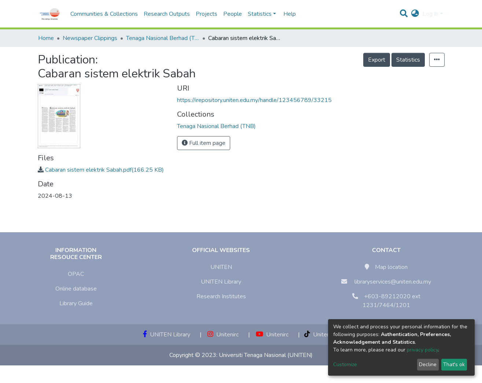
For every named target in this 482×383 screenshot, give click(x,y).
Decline (428, 364)
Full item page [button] (203, 143)
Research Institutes (221, 296)
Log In (430, 14)
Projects (206, 14)
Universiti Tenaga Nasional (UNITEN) (266, 355)
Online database (76, 289)
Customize (345, 364)
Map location (391, 267)
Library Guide (76, 303)
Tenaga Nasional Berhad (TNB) (162, 38)
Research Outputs (167, 14)
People (232, 14)
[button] (415, 14)
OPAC (76, 274)
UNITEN (221, 267)
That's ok (454, 364)
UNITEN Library (221, 282)
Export (376, 60)
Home (46, 38)
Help (287, 14)
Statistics (408, 60)
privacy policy (422, 349)
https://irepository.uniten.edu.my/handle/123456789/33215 (254, 100)
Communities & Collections (104, 14)
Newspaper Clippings (90, 38)
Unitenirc (223, 335)
